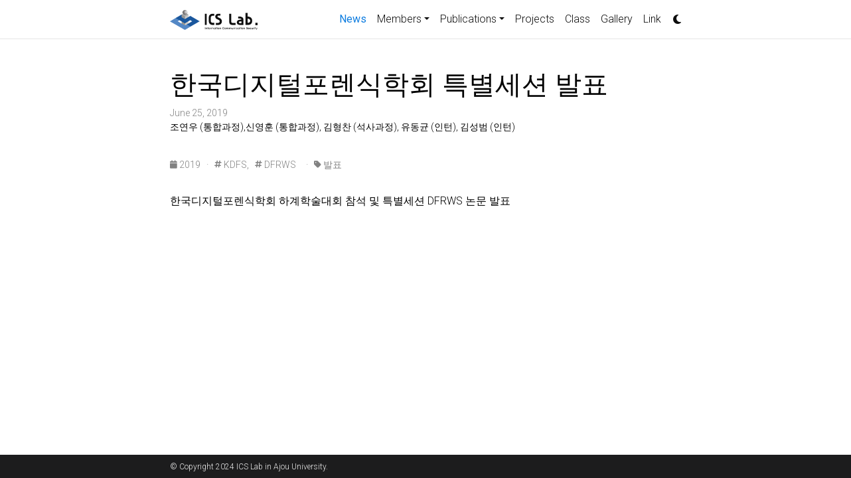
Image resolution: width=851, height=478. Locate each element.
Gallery (617, 19)
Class (577, 19)
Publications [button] (468, 19)
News (355, 18)
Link (652, 19)
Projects (534, 19)
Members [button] (399, 19)
